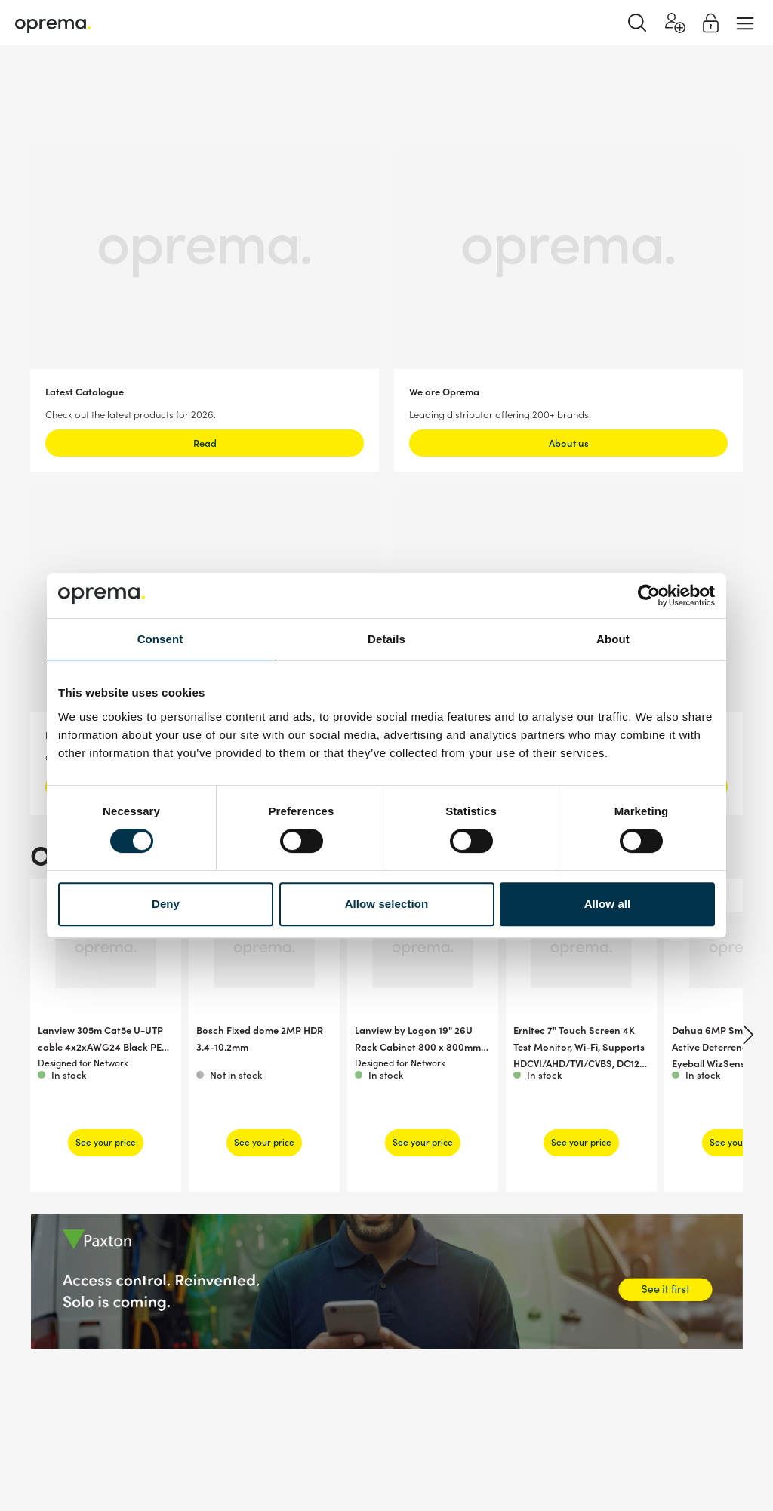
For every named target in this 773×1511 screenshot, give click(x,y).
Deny (166, 903)
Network (151, 82)
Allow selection (387, 903)
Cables (200, 82)
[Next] (746, 1035)
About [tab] (613, 638)
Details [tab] (386, 638)
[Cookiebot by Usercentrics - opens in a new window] (649, 595)
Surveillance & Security (66, 82)
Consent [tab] (160, 638)
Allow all (607, 903)
